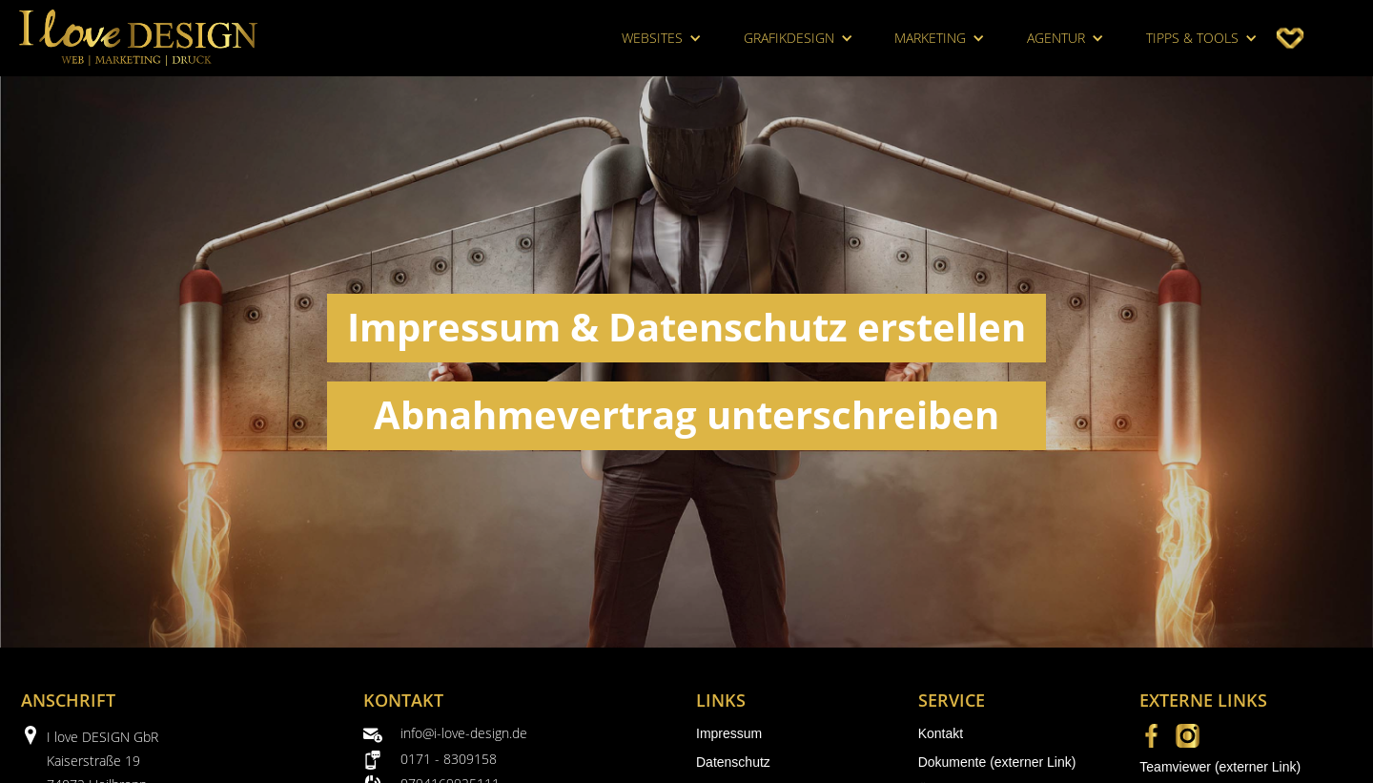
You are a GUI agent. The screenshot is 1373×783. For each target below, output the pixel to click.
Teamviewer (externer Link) (1220, 766)
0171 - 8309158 (448, 759)
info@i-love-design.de (463, 733)
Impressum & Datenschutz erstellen (686, 326)
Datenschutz (733, 762)
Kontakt (940, 733)
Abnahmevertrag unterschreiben (686, 414)
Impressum (729, 733)
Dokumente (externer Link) (997, 762)
